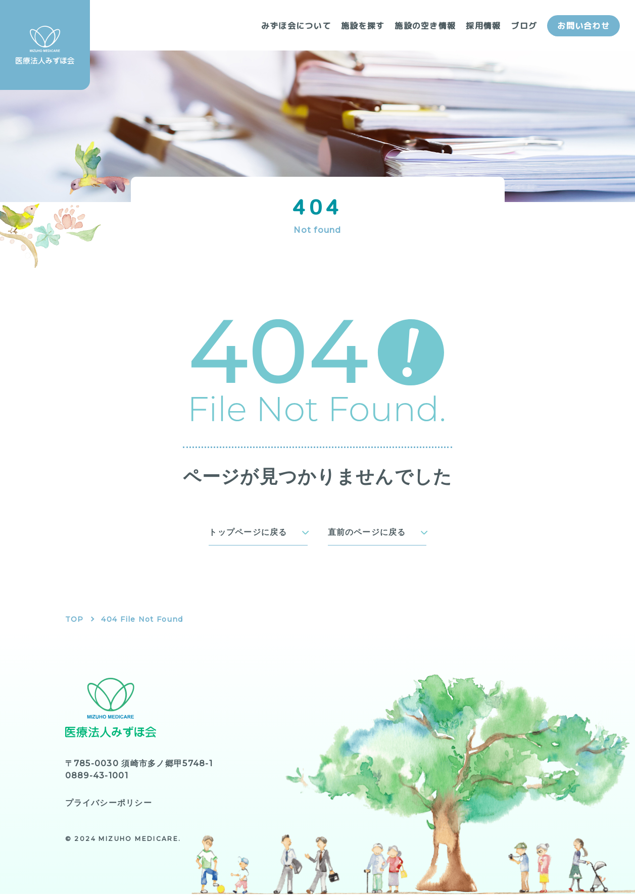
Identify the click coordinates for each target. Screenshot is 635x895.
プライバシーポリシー (109, 804)
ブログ (524, 25)
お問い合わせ (583, 25)
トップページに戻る (248, 532)
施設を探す (362, 25)
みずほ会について (296, 25)
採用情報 (483, 25)
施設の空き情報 (425, 25)
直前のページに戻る (367, 532)
